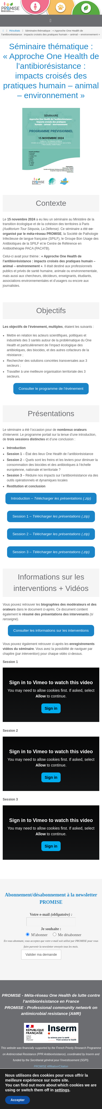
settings (62, 1090)
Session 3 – (51, 552)
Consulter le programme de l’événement (51, 389)
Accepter (17, 1100)
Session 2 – (51, 534)
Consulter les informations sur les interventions (51, 630)
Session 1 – (51, 516)
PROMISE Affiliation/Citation (51, 1066)
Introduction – (51, 498)
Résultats (14, 30)
